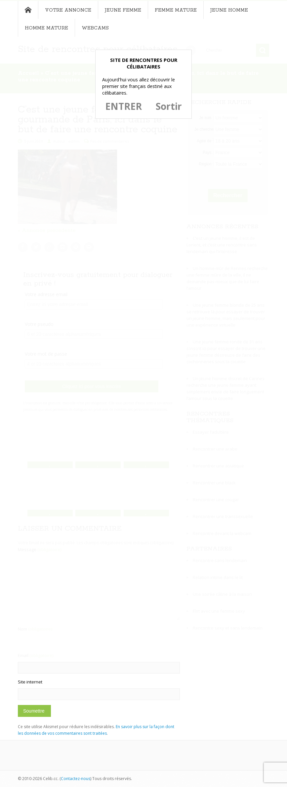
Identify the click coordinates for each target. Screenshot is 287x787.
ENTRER (123, 106)
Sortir (169, 106)
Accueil (28, 10)
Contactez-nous (75, 778)
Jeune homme (229, 10)
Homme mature (46, 28)
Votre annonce (68, 10)
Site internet (30, 682)
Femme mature (176, 10)
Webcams (95, 28)
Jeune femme (123, 10)
